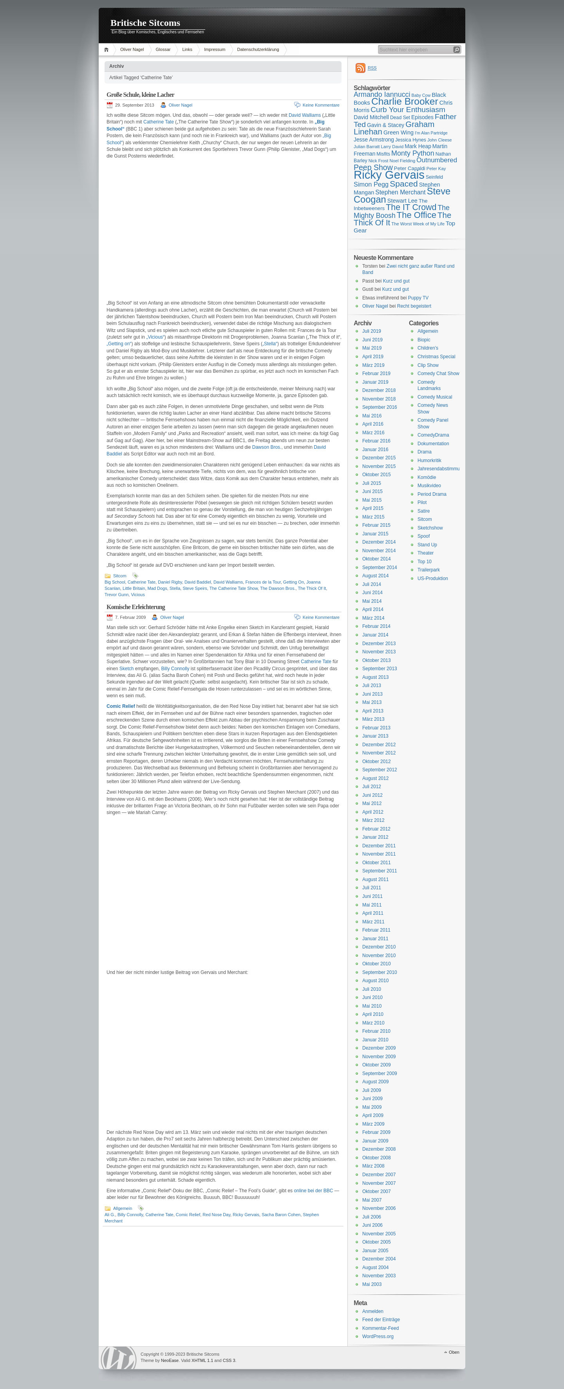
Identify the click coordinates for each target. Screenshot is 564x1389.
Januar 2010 (375, 1040)
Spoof (424, 536)
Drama (425, 452)
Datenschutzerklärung (258, 49)
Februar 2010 (376, 1031)
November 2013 (379, 652)
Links (187, 49)
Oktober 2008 (376, 1158)
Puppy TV (418, 298)
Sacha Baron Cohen (281, 1214)
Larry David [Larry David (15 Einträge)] (392, 146)
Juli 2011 (371, 887)
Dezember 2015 (379, 458)
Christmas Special (437, 356)
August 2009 (375, 1081)
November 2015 (379, 466)
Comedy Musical (435, 397)
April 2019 (372, 356)
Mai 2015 (371, 500)
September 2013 (379, 668)
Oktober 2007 (376, 1191)
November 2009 (379, 1056)
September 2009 (379, 1073)
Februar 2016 (376, 441)
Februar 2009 (376, 1132)
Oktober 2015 (376, 474)
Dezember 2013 (379, 643)
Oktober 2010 (376, 963)
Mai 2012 (371, 803)
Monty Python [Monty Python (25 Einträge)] (412, 153)
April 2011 (372, 913)
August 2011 (375, 879)
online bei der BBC (313, 1190)
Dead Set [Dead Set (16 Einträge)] (400, 117)
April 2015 (372, 508)
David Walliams (305, 115)
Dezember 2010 (379, 947)
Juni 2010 (372, 997)
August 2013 (375, 677)
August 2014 (375, 575)
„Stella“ (269, 343)
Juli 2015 (371, 483)
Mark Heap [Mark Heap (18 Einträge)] (418, 146)
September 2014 (379, 567)
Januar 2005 (375, 1250)
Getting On (293, 582)
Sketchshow (430, 528)
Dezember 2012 (379, 744)
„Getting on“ (119, 343)
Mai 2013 (371, 702)
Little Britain (134, 588)
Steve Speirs (195, 588)
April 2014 (372, 609)
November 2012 (379, 753)
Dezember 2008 (379, 1149)
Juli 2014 (371, 584)
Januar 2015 (375, 534)
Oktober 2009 (376, 1065)
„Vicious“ (155, 337)
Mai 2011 (371, 905)
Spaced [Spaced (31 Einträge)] (404, 183)
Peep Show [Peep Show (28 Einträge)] (373, 167)
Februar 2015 (376, 525)
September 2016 (379, 407)
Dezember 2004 (379, 1259)
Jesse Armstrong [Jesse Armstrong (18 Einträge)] (374, 139)
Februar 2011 (376, 930)
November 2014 (379, 550)
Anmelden (372, 1311)
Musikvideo (429, 485)
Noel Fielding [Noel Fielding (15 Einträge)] (402, 160)
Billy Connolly (175, 668)
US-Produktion (433, 578)
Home (107, 50)
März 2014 (373, 618)
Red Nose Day (216, 1214)
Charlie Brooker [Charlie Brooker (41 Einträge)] (404, 101)
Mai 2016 (371, 416)
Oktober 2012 (376, 761)
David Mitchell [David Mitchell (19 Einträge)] (371, 117)
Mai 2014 (371, 601)
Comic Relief (121, 706)
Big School (115, 582)
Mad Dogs (157, 588)
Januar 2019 (375, 382)
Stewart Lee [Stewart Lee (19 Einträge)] (402, 201)
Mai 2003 (371, 1284)
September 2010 (379, 972)
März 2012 (373, 820)
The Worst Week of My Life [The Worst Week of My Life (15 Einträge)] (418, 223)
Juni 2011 (372, 896)
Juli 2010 (371, 989)
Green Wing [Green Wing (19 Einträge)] (398, 132)
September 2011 (379, 871)
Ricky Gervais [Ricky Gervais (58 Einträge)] (389, 174)
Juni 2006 (372, 1225)
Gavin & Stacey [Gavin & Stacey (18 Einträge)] (385, 125)
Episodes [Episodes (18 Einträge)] (422, 117)
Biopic (424, 340)
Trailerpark (429, 570)
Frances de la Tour (262, 582)
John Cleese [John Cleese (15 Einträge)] (439, 140)
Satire (424, 511)
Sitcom (120, 575)
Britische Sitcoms (145, 23)
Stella (175, 588)
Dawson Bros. (267, 447)
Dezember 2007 (379, 1174)
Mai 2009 (371, 1107)
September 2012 (379, 769)
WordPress (119, 1358)
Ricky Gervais (246, 1214)
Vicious (138, 594)
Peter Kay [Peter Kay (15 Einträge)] (436, 168)
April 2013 (372, 711)
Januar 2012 (375, 837)
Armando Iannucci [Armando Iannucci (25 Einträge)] (382, 94)
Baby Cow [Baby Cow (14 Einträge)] (421, 95)
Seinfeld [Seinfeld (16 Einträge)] (434, 177)
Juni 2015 (372, 491)
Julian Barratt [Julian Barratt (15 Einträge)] (367, 146)
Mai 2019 (371, 348)
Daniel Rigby (170, 582)
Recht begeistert (414, 306)
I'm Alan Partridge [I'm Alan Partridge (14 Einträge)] (431, 133)
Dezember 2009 (379, 1048)
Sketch (126, 668)
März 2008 (373, 1166)
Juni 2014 (372, 592)
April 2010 (372, 1014)
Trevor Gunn (116, 594)
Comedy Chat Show (438, 373)
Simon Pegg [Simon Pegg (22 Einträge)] (371, 184)
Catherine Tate (158, 122)
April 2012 (372, 812)
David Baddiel (197, 582)
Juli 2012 (371, 786)
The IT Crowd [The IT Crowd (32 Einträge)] (411, 207)
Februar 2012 (376, 829)
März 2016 (373, 432)
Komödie (427, 477)
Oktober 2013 (376, 660)
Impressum (214, 49)
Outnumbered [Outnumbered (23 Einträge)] (436, 160)
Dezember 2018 (379, 390)
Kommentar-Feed (380, 1328)
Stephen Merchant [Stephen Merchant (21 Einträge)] (400, 192)
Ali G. (110, 1214)
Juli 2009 (371, 1090)
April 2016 (372, 424)
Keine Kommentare (321, 105)
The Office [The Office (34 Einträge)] (416, 215)
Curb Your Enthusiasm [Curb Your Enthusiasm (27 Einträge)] (408, 109)
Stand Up (427, 545)
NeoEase (170, 1360)
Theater (426, 553)
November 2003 (379, 1275)
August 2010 (375, 980)
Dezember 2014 (379, 542)
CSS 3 (229, 1360)
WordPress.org (378, 1336)
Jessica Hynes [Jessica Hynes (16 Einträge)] (410, 140)
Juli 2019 (371, 331)
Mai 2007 (371, 1200)
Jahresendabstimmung (441, 468)
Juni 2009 (372, 1098)
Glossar (163, 49)
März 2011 (373, 922)
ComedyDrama (433, 435)
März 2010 (373, 1023)
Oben (454, 1352)
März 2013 (373, 719)
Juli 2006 (371, 1217)
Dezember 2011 (379, 846)
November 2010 (379, 955)
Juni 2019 (372, 340)
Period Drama (432, 494)
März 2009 (373, 1124)
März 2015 (373, 517)
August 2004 (375, 1267)
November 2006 (379, 1208)
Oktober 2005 (376, 1242)
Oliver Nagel (132, 49)
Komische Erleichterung (136, 607)
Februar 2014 (376, 626)
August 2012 (375, 778)
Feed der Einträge (381, 1319)
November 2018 (379, 399)
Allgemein (122, 1208)
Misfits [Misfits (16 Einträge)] (383, 154)
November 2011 (379, 854)
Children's (428, 348)
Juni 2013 (372, 694)
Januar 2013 (375, 736)
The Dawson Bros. (277, 588)
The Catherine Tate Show (234, 588)
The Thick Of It (312, 588)
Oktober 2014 (376, 559)
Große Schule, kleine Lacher (140, 94)
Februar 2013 (376, 728)
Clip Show (428, 365)
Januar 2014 (375, 635)
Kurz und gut (396, 281)
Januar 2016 (375, 449)
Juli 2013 (371, 685)
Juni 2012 (372, 795)
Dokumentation (433, 443)
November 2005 (379, 1234)
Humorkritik (429, 460)
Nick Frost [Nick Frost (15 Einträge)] (379, 160)
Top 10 (425, 561)
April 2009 (372, 1115)
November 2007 (379, 1183)
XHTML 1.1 (202, 1360)
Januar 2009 (375, 1141)
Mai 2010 (371, 1006)
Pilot (422, 502)
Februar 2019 (376, 373)
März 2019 (373, 365)
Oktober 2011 (376, 862)
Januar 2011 (375, 938)
